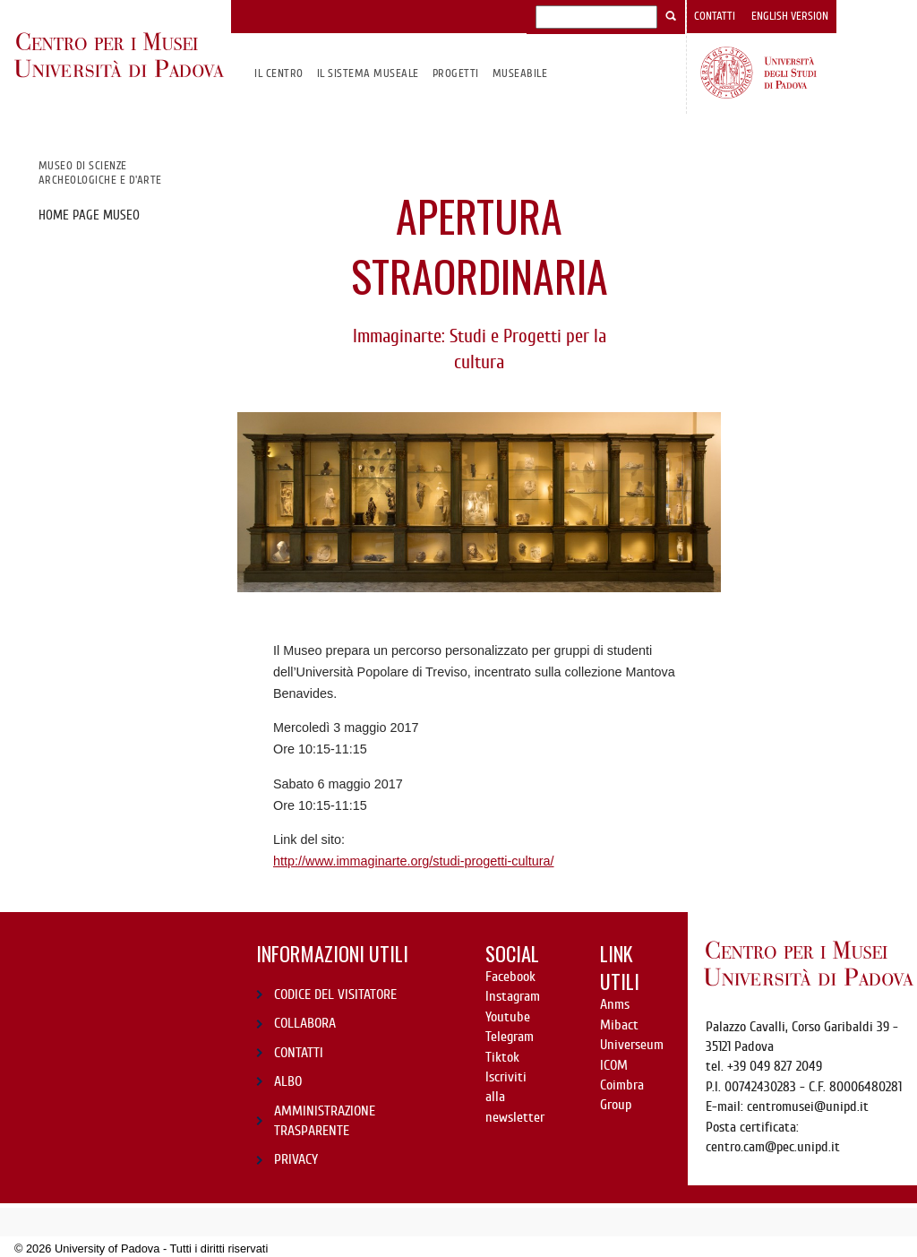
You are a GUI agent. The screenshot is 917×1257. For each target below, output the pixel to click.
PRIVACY (296, 1159)
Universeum (632, 1045)
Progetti (456, 73)
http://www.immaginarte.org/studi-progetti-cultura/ (413, 861)
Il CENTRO (278, 73)
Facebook (510, 977)
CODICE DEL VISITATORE (335, 994)
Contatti (714, 16)
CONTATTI (298, 1053)
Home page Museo (89, 215)
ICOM (614, 1065)
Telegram (509, 1037)
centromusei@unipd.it (808, 1106)
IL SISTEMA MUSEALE (368, 73)
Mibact (619, 1025)
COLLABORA (305, 1023)
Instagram (512, 996)
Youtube (507, 1017)
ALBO (288, 1081)
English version (789, 16)
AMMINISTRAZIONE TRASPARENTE (324, 1121)
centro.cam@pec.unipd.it (773, 1147)
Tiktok (502, 1057)
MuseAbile (520, 73)
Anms (615, 1004)
